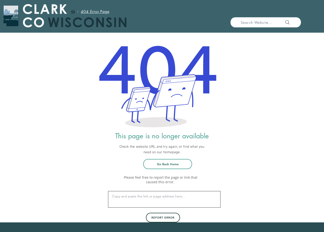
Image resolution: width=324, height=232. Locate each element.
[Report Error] (163, 217)
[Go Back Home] (167, 164)
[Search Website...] (266, 22)
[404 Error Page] (95, 11)
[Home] (73, 11)
